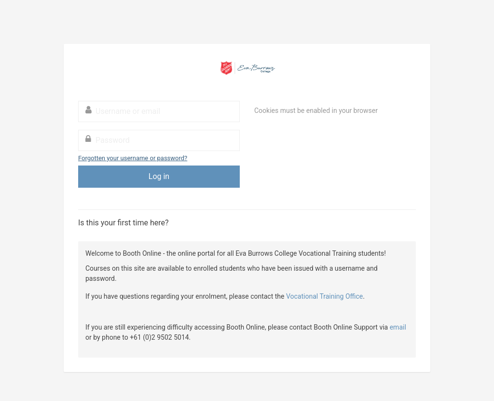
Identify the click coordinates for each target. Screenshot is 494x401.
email (398, 327)
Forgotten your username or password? (132, 158)
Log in (159, 176)
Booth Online (247, 68)
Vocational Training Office (324, 296)
